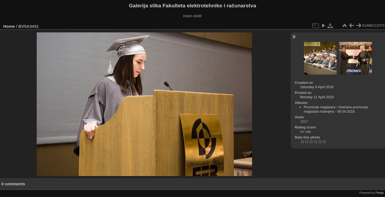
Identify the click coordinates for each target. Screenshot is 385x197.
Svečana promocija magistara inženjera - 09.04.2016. (336, 109)
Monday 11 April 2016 (317, 97)
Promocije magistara (320, 107)
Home (9, 26)
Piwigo (379, 192)
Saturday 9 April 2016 (316, 87)
